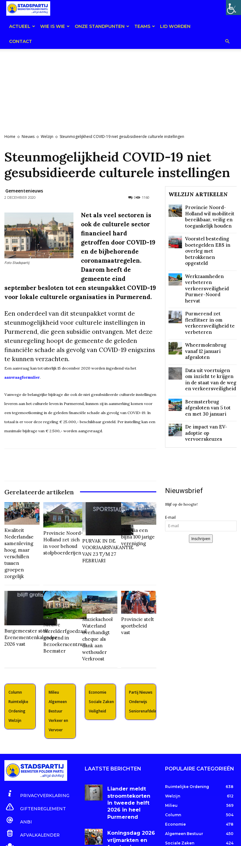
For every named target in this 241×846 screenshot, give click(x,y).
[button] (227, 42)
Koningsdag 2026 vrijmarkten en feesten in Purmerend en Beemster (129, 783)
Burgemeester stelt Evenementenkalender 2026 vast (24, 605)
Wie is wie (55, 26)
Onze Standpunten (102, 26)
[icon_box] (32, 759)
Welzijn (47, 136)
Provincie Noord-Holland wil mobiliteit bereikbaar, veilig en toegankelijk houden (208, 214)
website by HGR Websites (152, 838)
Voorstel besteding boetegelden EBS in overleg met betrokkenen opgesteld (210, 238)
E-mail (170, 446)
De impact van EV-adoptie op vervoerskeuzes (209, 366)
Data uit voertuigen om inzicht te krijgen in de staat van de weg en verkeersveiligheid (210, 327)
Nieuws (28, 136)
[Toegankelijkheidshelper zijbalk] (233, 7)
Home (9, 136)
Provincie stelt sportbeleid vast (135, 600)
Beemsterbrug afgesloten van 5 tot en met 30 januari (209, 349)
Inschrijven (200, 468)
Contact (20, 41)
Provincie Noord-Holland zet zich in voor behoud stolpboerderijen (59, 537)
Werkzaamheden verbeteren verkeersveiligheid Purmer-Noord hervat (210, 262)
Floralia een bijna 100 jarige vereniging (136, 534)
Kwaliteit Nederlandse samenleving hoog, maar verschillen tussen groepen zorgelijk (21, 542)
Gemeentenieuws (24, 191)
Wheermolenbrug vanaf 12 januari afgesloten (209, 305)
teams (144, 26)
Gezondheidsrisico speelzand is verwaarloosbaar (123, 805)
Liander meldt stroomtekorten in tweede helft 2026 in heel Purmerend (129, 758)
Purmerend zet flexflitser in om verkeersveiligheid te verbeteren (210, 286)
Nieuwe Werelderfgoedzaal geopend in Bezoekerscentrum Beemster (60, 608)
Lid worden (175, 26)
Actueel (22, 26)
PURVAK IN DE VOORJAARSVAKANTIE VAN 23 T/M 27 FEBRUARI (103, 542)
